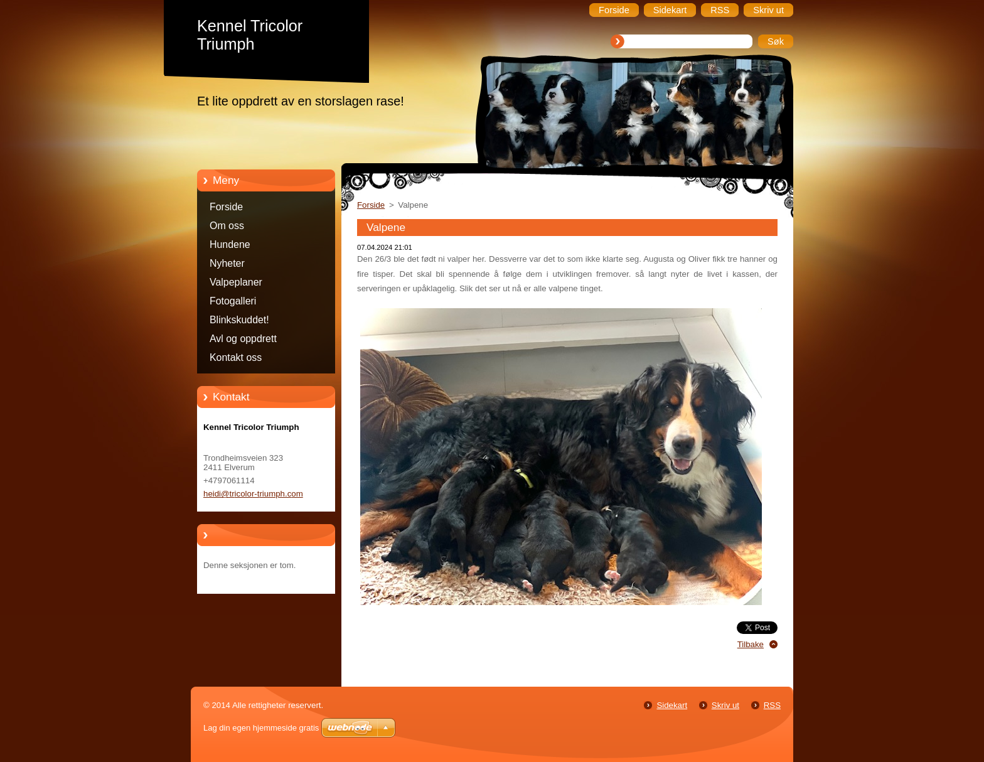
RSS (772, 705)
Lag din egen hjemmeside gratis (261, 727)
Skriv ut (725, 705)
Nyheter (227, 263)
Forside (226, 206)
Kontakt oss (236, 357)
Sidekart (671, 705)
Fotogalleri (233, 301)
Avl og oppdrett (243, 338)
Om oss (227, 225)
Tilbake (750, 644)
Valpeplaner (236, 282)
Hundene (230, 244)
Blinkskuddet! (239, 319)
